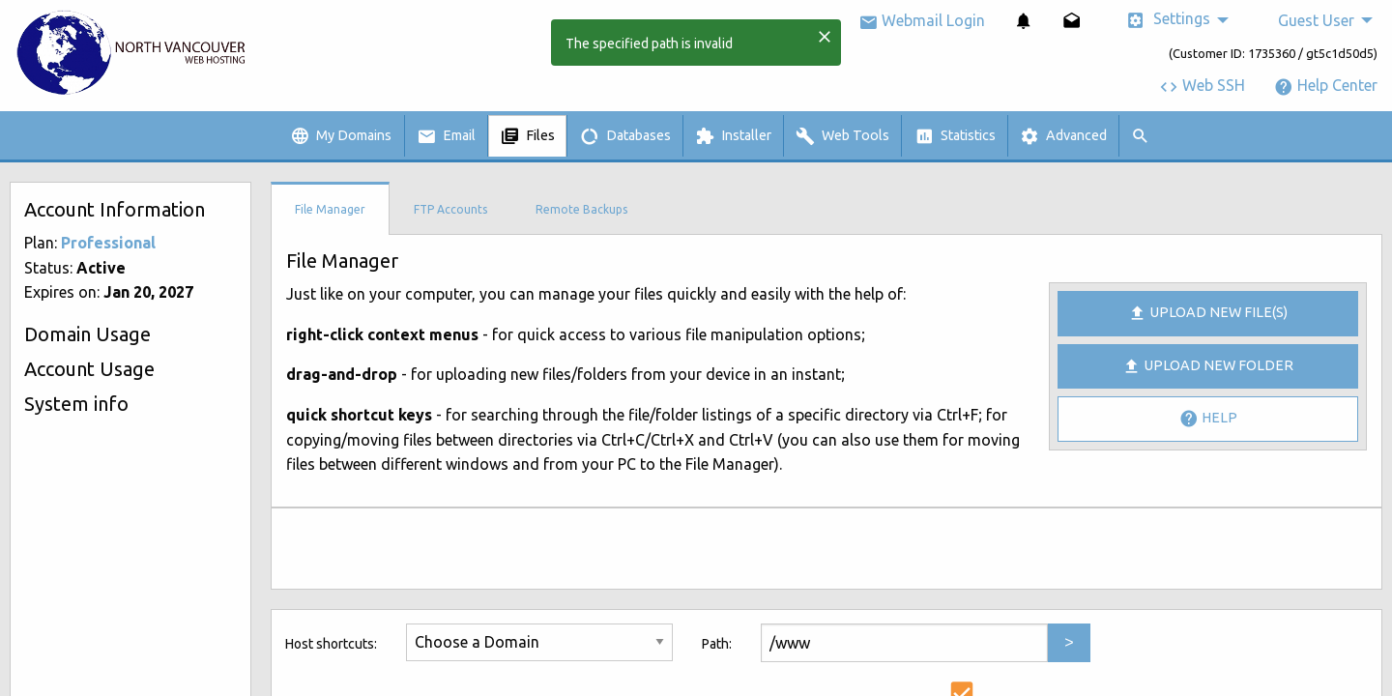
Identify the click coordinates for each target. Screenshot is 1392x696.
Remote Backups (581, 209)
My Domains (341, 136)
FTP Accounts (450, 209)
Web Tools (842, 136)
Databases (625, 136)
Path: (717, 644)
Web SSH (1202, 85)
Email (446, 136)
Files (527, 136)
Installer (733, 136)
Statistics (955, 136)
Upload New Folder (1207, 366)
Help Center (1326, 85)
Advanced (1063, 136)
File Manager (330, 209)
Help (1208, 418)
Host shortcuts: (331, 644)
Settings (1168, 20)
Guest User (1316, 20)
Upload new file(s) (1208, 313)
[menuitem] (1023, 20)
